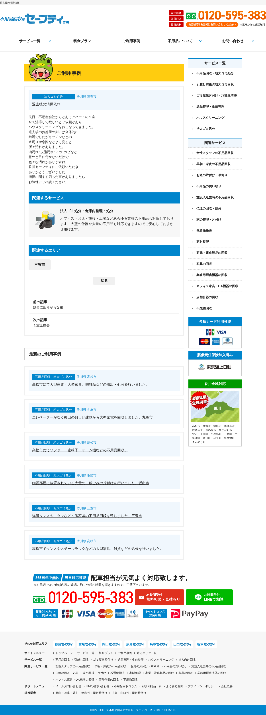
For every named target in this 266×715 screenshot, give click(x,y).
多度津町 (229, 438)
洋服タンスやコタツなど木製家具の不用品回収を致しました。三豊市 (87, 516)
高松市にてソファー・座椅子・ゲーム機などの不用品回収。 (80, 450)
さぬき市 (210, 430)
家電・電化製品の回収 (211, 253)
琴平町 (217, 438)
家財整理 (202, 241)
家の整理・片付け (208, 219)
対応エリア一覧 (147, 653)
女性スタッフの (72, 666)
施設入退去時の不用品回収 (215, 197)
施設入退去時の (208, 666)
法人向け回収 (187, 659)
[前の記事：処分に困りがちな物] (104, 304)
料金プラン (82, 41)
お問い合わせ (232, 41)
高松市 (196, 426)
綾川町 (207, 438)
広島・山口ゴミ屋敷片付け (129, 693)
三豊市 (39, 265)
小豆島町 (216, 434)
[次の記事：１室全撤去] (104, 322)
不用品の (175, 666)
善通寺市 (229, 426)
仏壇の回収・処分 (208, 208)
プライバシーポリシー (202, 686)
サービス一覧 (29, 41)
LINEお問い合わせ (98, 686)
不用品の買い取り (208, 186)
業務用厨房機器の (211, 275)
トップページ (64, 653)
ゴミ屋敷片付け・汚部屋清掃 (216, 95)
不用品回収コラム (125, 686)
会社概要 (227, 686)
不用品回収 (62, 659)
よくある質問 (174, 686)
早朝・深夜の (110, 666)
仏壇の (66, 673)
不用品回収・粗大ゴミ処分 (215, 73)
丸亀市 (207, 426)
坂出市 (217, 426)
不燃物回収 (204, 308)
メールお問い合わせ (68, 686)
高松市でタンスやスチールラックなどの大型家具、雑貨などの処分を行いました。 (97, 549)
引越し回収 (81, 659)
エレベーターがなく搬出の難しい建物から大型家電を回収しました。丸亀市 (92, 417)
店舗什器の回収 (207, 297)
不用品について (180, 41)
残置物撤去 (204, 230)
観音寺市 (197, 430)
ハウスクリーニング (210, 117)
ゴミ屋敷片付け (103, 659)
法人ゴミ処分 (205, 128)
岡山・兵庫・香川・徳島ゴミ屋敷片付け (81, 693)
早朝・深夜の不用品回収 (213, 164)
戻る (104, 280)
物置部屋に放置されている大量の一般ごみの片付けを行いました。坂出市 (90, 483)
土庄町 (204, 434)
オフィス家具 (217, 286)
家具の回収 (204, 264)
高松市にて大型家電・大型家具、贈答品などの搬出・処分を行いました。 (90, 384)
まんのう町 (198, 442)
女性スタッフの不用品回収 (215, 153)
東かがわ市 (225, 430)
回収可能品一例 (151, 686)
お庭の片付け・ (145, 666)
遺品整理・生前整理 (210, 106)
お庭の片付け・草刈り (211, 175)
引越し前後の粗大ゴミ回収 (215, 84)
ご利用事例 (131, 41)
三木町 (228, 434)
